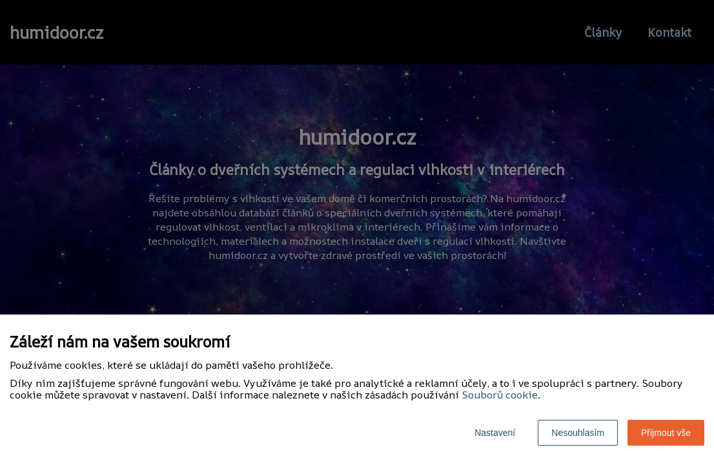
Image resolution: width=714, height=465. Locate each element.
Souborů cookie (500, 395)
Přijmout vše (666, 433)
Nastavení (494, 433)
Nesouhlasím (577, 433)
